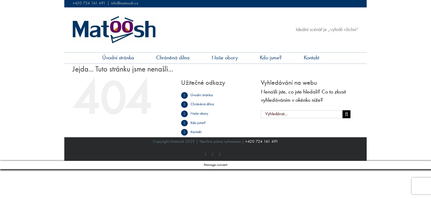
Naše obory (199, 114)
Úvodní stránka (201, 95)
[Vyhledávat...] (302, 114)
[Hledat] (346, 114)
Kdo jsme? (198, 123)
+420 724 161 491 (89, 3)
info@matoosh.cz (124, 3)
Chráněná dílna (202, 104)
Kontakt (195, 132)
